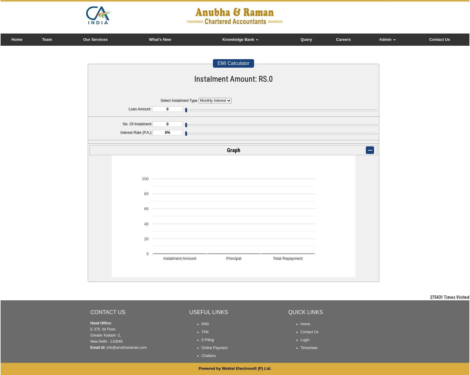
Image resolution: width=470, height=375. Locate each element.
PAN (205, 324)
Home (17, 39)
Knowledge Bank (240, 39)
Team (47, 39)
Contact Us (439, 39)
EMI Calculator (233, 63)
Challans (209, 356)
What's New (160, 39)
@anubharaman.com (129, 347)
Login (305, 340)
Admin (387, 39)
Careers (343, 39)
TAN (205, 332)
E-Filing (208, 340)
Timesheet (309, 348)
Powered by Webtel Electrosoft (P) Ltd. (235, 368)
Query (306, 39)
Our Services (95, 39)
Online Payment (215, 348)
